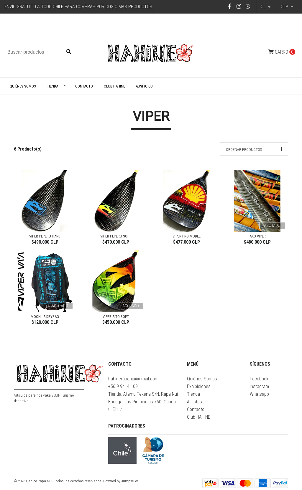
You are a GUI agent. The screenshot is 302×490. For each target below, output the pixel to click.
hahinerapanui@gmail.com (133, 379)
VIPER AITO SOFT (116, 316)
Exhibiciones (199, 386)
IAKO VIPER (257, 236)
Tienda (52, 86)
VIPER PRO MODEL (187, 236)
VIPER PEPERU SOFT (115, 236)
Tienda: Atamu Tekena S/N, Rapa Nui (143, 394)
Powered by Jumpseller (120, 481)
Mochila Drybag (45, 316)
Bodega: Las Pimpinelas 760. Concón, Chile (142, 405)
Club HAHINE (114, 86)
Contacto (84, 86)
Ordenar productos (244, 149)
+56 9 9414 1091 (124, 386)
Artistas (194, 402)
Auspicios (144, 86)
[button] (287, 7)
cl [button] (264, 6)
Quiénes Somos (23, 86)
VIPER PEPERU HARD (44, 236)
